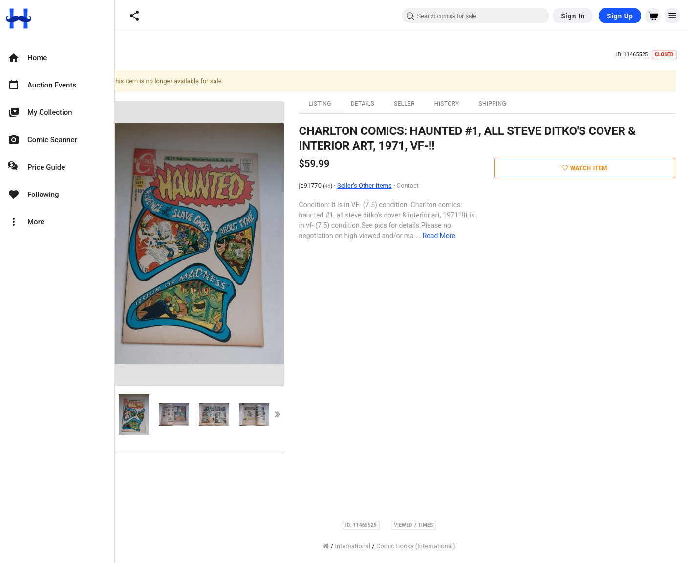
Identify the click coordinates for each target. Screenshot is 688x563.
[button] (134, 15)
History (459, 103)
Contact (419, 185)
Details (375, 103)
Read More (451, 235)
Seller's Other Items (376, 185)
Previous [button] (123, 414)
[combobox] (475, 15)
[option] (57, 57)
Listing (332, 103)
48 (340, 186)
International (365, 546)
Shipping (504, 103)
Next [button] (290, 414)
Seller (416, 103)
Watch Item (597, 168)
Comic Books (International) (428, 546)
